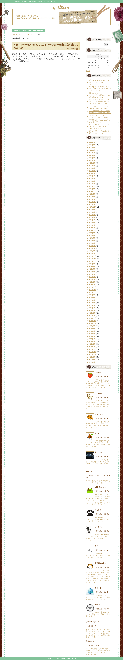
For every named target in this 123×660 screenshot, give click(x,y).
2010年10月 (92, 354)
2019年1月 (92, 184)
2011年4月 (92, 339)
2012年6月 (92, 303)
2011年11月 (92, 321)
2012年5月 (92, 305)
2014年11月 (92, 233)
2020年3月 (92, 160)
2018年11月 (92, 189)
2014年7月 (92, 238)
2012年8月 (92, 297)
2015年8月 (92, 217)
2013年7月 (92, 269)
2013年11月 (92, 259)
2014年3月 (92, 248)
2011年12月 (92, 318)
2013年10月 (92, 261)
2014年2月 (92, 251)
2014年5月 (92, 243)
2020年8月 (92, 150)
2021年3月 (92, 142)
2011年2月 (92, 344)
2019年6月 (92, 171)
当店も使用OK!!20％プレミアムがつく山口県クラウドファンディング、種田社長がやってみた (100, 102)
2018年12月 (92, 186)
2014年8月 (92, 235)
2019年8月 (92, 168)
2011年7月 (92, 331)
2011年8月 (92, 328)
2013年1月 (92, 284)
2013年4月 (92, 277)
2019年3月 (92, 178)
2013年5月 (92, 274)
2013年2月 (92, 282)
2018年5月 (92, 194)
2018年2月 (92, 202)
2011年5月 (92, 336)
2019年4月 (92, 176)
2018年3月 (92, 199)
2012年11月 (92, 290)
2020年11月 (92, 145)
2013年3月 (92, 279)
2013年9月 (92, 264)
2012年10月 (92, 292)
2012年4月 (92, 308)
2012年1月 (92, 316)
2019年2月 (92, 181)
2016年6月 (92, 209)
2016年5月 (92, 212)
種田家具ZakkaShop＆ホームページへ (28, 31)
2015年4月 (92, 225)
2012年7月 (92, 300)
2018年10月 (92, 191)
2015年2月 (92, 228)
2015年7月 (92, 220)
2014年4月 (92, 246)
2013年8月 (92, 266)
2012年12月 (92, 287)
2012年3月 (92, 310)
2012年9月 (92, 295)
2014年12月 (92, 230)
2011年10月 (92, 323)
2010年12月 (92, 349)
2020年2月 (92, 163)
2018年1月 (92, 204)
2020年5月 (92, 158)
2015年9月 (92, 215)
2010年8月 (92, 359)
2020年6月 (92, 155)
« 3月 (88, 71)
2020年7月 (92, 153)
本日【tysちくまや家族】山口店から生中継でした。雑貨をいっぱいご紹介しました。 (100, 89)
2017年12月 (92, 207)
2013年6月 (92, 272)
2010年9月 (92, 357)
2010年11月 (92, 352)
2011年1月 (92, 347)
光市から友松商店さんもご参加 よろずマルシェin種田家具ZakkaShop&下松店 (99, 126)
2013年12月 (92, 256)
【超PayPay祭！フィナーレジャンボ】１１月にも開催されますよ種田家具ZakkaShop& (100, 95)
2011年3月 (92, 341)
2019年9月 (92, 166)
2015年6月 (92, 222)
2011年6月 (92, 334)
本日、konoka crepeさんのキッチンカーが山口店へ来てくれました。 (100, 82)
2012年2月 (92, 313)
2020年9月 (92, 147)
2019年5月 (92, 173)
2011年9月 (92, 326)
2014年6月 (92, 241)
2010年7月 (92, 362)
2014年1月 (92, 253)
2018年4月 (92, 197)
